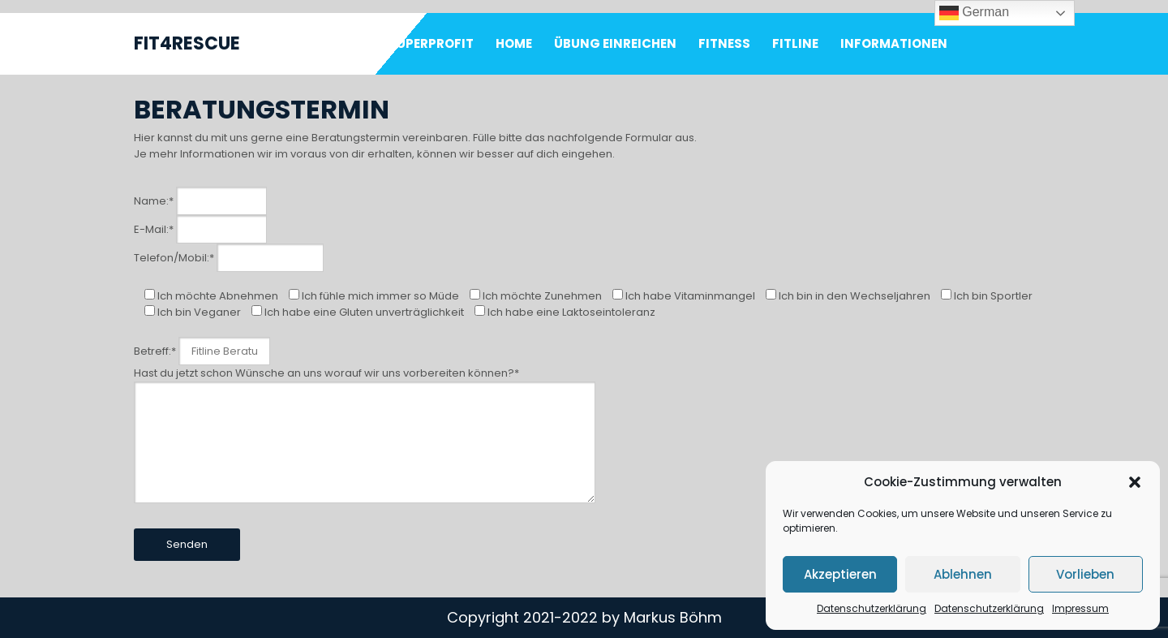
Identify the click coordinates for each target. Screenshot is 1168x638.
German (974, 13)
